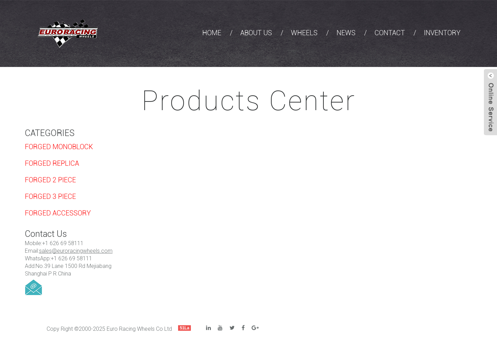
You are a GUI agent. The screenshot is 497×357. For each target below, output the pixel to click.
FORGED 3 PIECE (50, 196)
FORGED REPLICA (52, 163)
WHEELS (304, 33)
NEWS (346, 33)
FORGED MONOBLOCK (59, 147)
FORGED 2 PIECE (50, 180)
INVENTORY (442, 33)
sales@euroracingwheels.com (76, 251)
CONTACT (389, 33)
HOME (211, 33)
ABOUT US (256, 33)
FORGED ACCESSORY (58, 213)
